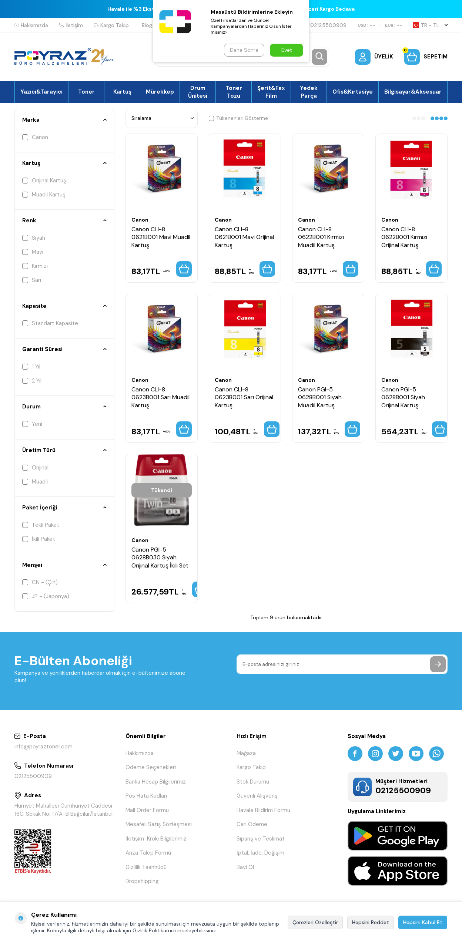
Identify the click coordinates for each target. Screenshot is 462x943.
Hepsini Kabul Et (422, 922)
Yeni (32, 424)
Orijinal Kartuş (44, 180)
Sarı (31, 280)
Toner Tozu (233, 91)
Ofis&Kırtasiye (352, 91)
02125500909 (325, 25)
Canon (35, 137)
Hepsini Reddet (370, 922)
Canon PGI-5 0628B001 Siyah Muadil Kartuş (320, 397)
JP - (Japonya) (45, 596)
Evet (286, 50)
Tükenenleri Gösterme (238, 118)
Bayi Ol (245, 867)
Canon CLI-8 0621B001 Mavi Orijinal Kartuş (244, 237)
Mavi (32, 252)
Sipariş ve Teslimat (261, 838)
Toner (86, 91)
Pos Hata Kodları (146, 795)
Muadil (35, 481)
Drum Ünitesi (197, 91)
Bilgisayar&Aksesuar (413, 91)
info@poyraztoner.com (43, 746)
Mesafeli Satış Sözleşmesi (158, 824)
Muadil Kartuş (44, 194)
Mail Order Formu (147, 810)
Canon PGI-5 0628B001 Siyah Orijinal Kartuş (403, 397)
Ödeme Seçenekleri (150, 767)
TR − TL (430, 25)
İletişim (71, 25)
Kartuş (122, 91)
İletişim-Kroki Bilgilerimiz (156, 838)
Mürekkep (160, 91)
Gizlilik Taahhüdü (146, 867)
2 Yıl (31, 380)
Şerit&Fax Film (271, 91)
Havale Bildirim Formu (263, 810)
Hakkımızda (31, 25)
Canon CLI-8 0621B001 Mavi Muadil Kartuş (160, 237)
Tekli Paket (40, 525)
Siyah (33, 238)
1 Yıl (31, 366)
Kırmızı (35, 266)
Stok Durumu (253, 781)
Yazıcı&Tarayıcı (41, 91)
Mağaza (246, 753)
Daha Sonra (244, 50)
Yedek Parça (309, 91)
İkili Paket (38, 539)
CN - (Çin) (40, 582)
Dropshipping (142, 881)
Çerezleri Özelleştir (315, 922)
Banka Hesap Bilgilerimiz (155, 781)
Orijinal (35, 467)
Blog (147, 25)
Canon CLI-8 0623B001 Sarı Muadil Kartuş (160, 397)
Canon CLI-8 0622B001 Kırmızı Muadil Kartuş (321, 237)
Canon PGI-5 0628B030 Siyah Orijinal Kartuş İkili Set (159, 557)
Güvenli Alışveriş (257, 795)
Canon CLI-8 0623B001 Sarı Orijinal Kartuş (244, 397)
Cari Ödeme (252, 824)
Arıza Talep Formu (148, 852)
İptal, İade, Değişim (260, 852)
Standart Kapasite (50, 323)
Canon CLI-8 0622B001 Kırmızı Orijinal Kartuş (404, 237)
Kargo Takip (111, 25)
